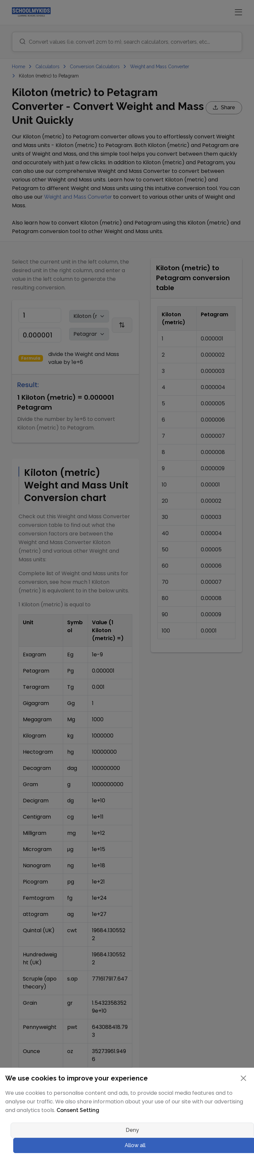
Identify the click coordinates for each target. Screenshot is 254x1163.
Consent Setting (78, 1110)
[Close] (243, 1078)
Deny (132, 1130)
